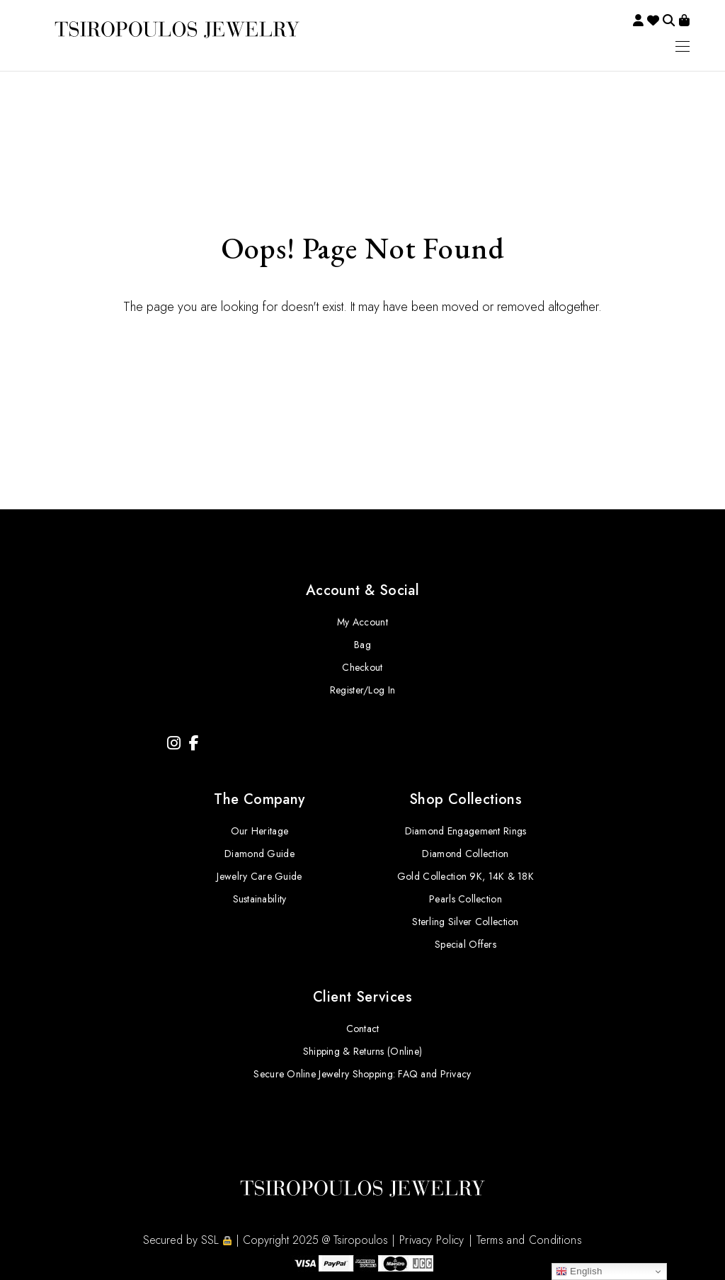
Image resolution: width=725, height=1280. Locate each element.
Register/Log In (362, 690)
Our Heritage (259, 831)
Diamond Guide (259, 853)
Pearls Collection (465, 899)
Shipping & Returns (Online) (363, 1051)
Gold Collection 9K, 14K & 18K (465, 876)
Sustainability (260, 899)
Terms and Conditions (529, 1240)
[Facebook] (194, 743)
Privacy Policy (431, 1240)
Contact (362, 1028)
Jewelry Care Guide (259, 876)
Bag (362, 645)
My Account (362, 622)
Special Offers (465, 944)
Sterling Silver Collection (465, 921)
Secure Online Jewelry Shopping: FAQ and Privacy (362, 1074)
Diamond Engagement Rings (466, 831)
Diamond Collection (465, 853)
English (579, 1271)
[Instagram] (174, 743)
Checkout (362, 667)
